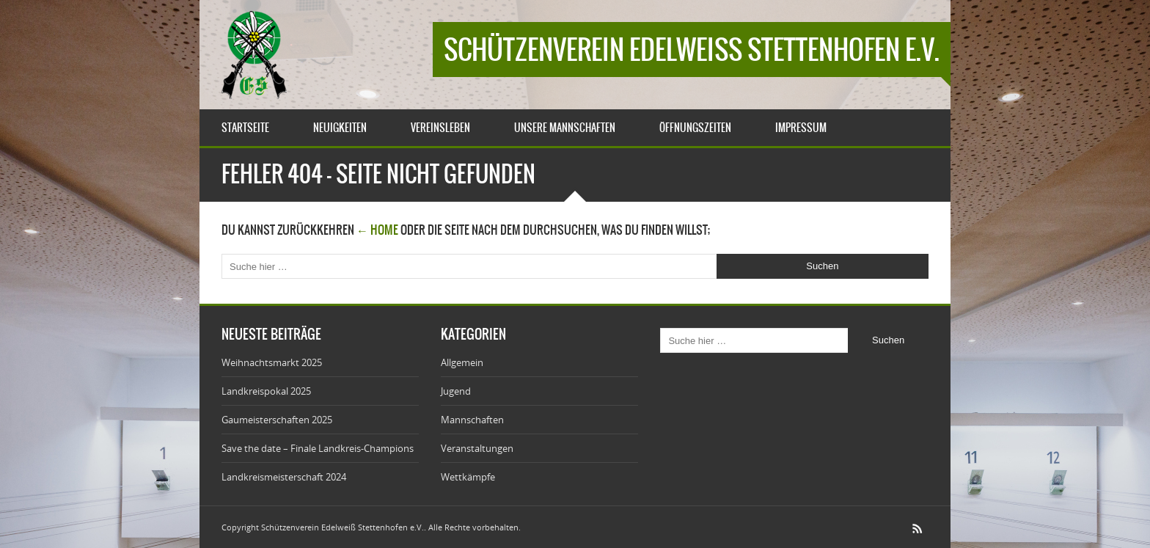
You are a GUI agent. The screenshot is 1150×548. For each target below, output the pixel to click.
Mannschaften (472, 419)
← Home (377, 229)
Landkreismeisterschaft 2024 (283, 476)
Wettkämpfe (468, 476)
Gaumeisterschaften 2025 (276, 419)
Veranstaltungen (477, 448)
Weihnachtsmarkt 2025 (271, 362)
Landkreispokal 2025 (266, 391)
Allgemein (462, 362)
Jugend (456, 391)
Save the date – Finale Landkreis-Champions (317, 448)
